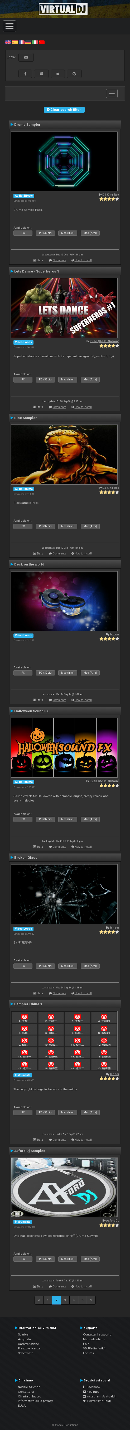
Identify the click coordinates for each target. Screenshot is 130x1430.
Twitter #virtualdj (97, 1401)
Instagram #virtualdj (99, 1396)
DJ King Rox (110, 194)
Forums (88, 1353)
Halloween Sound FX (31, 711)
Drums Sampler (27, 124)
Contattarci (26, 1392)
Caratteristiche (28, 1344)
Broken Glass (25, 857)
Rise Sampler (25, 418)
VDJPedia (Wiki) (94, 1348)
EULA (22, 1405)
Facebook (91, 1387)
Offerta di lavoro (29, 1396)
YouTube (91, 1392)
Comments (59, 260)
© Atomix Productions (65, 1425)
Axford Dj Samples (29, 1151)
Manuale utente (94, 1339)
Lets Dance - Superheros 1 (36, 271)
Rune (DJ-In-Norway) (104, 341)
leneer (114, 634)
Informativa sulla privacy (35, 1401)
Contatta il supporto (97, 1334)
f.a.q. (86, 1344)
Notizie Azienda (29, 1387)
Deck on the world (29, 564)
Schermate (25, 1353)
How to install (83, 260)
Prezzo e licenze (29, 1348)
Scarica (23, 1334)
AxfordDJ (112, 1220)
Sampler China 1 (28, 1004)
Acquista (24, 1339)
